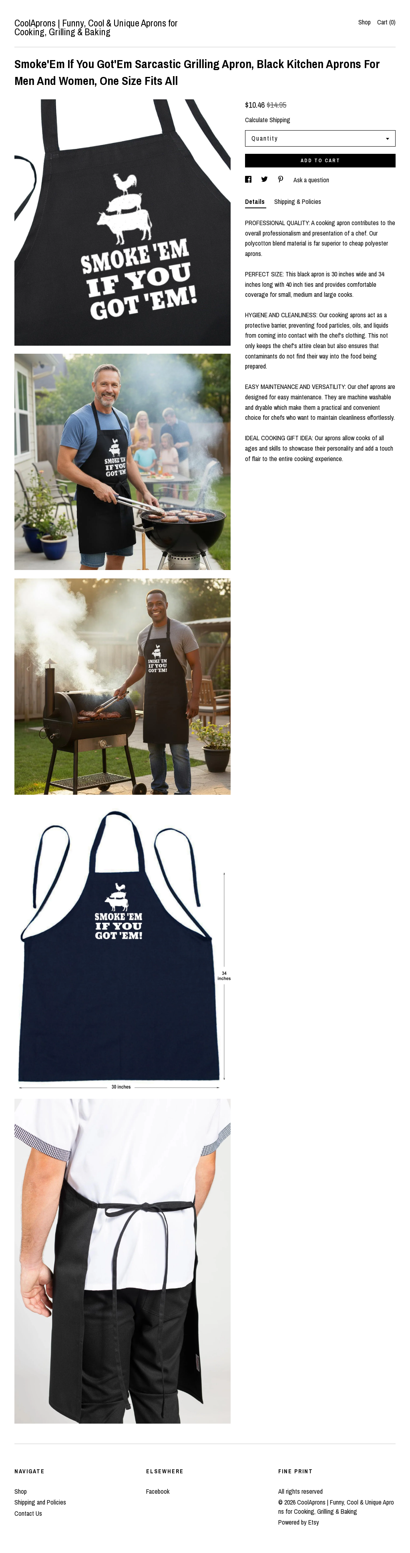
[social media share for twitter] (265, 179)
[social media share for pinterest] (281, 179)
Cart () (386, 22)
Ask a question (311, 179)
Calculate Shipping (267, 119)
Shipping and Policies (40, 1502)
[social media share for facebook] (249, 179)
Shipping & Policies (297, 201)
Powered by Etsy (298, 1522)
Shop (364, 22)
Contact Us (28, 1513)
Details (255, 201)
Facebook (157, 1491)
